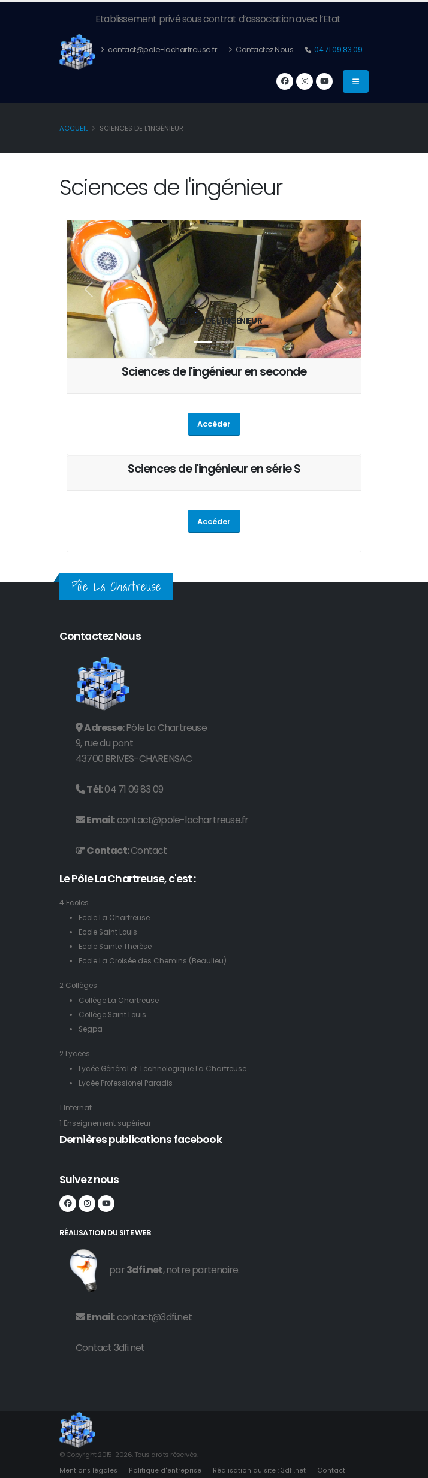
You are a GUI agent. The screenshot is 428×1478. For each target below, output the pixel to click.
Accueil (73, 128)
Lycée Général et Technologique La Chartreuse (170, 1068)
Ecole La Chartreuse (117, 917)
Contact (149, 850)
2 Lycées (76, 1053)
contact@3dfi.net (154, 1317)
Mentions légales (89, 1470)
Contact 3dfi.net (110, 1348)
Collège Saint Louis (115, 1014)
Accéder (214, 424)
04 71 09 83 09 (338, 49)
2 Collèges (80, 985)
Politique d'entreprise (167, 1470)
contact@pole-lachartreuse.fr (159, 49)
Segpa (92, 1029)
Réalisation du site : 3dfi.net (261, 1470)
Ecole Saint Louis (110, 932)
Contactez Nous (260, 49)
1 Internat (76, 1107)
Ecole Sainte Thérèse (119, 946)
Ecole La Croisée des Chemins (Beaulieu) (159, 961)
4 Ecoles (75, 902)
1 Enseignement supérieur (109, 1123)
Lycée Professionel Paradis (130, 1083)
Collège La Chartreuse (122, 1000)
